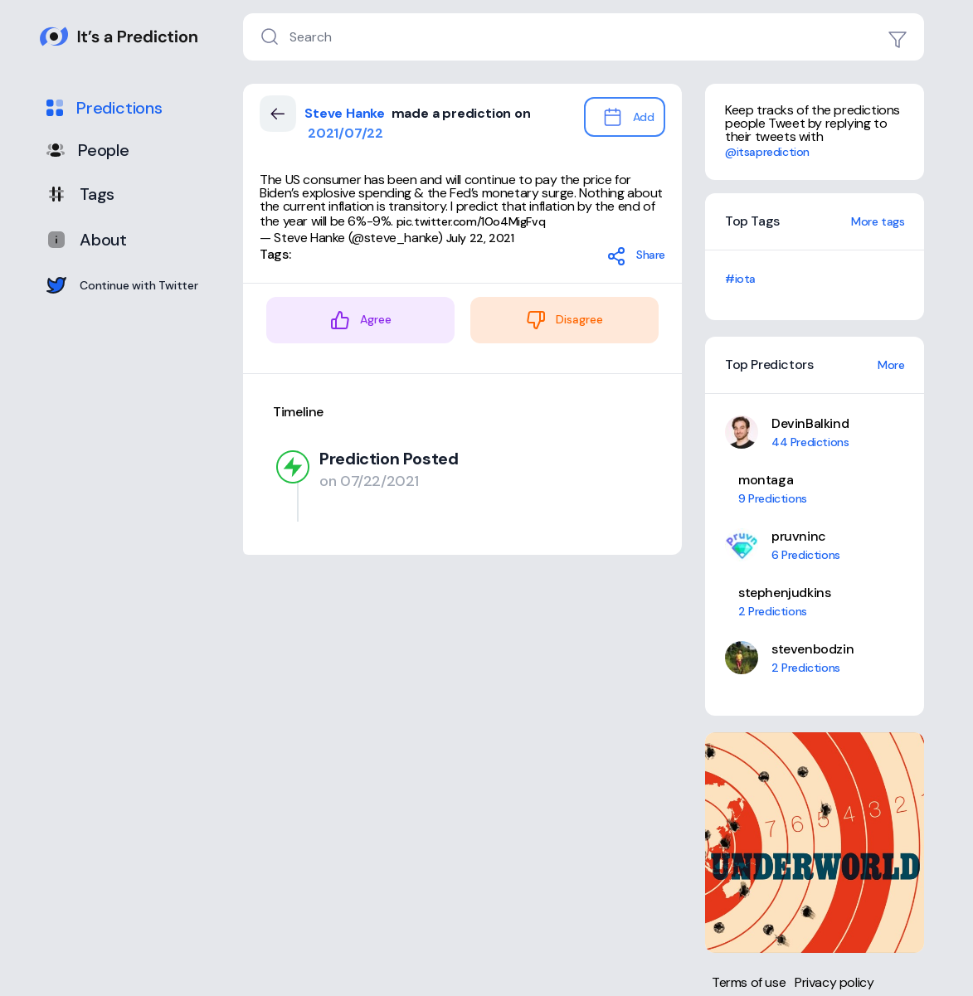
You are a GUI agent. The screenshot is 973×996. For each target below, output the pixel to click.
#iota (740, 278)
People (87, 150)
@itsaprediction (767, 151)
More (891, 364)
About (86, 239)
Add (628, 117)
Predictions (104, 108)
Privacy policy (834, 982)
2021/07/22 (343, 133)
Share (635, 256)
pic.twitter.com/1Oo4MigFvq (471, 221)
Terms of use (749, 982)
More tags (877, 221)
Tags (80, 194)
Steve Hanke (346, 113)
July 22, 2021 (480, 238)
